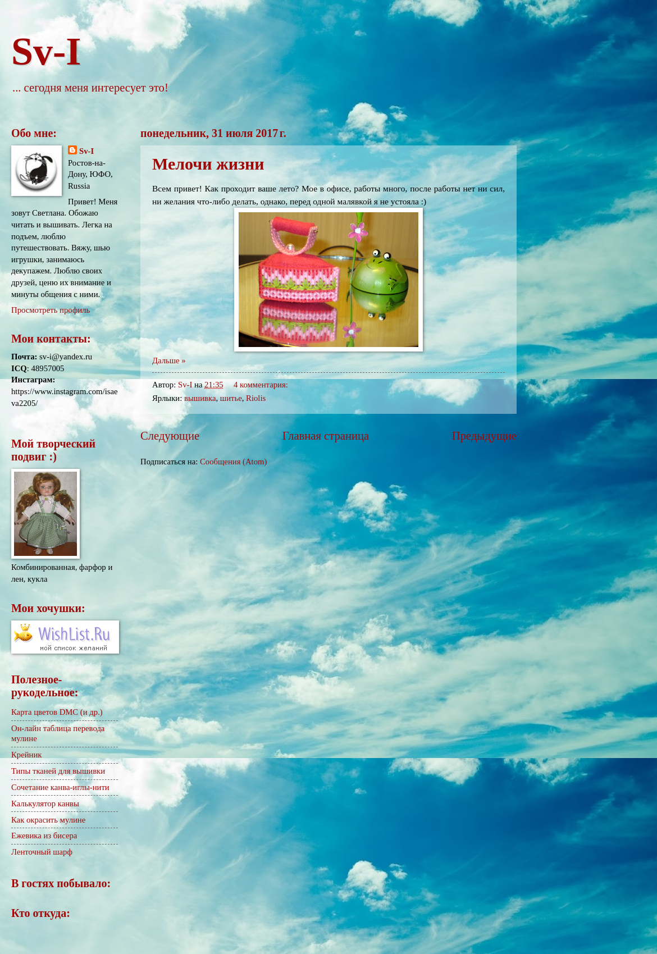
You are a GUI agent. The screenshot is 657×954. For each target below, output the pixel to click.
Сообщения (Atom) (233, 461)
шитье (231, 398)
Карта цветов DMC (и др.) (57, 711)
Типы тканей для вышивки (58, 770)
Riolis (256, 398)
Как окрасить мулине (48, 819)
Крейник (26, 754)
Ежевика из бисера (44, 835)
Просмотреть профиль (50, 309)
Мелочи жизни (208, 163)
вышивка (200, 398)
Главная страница (325, 436)
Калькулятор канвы (45, 803)
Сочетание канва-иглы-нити (60, 787)
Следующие (169, 436)
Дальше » (169, 360)
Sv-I (46, 51)
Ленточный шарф (41, 851)
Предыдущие (484, 436)
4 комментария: (262, 384)
